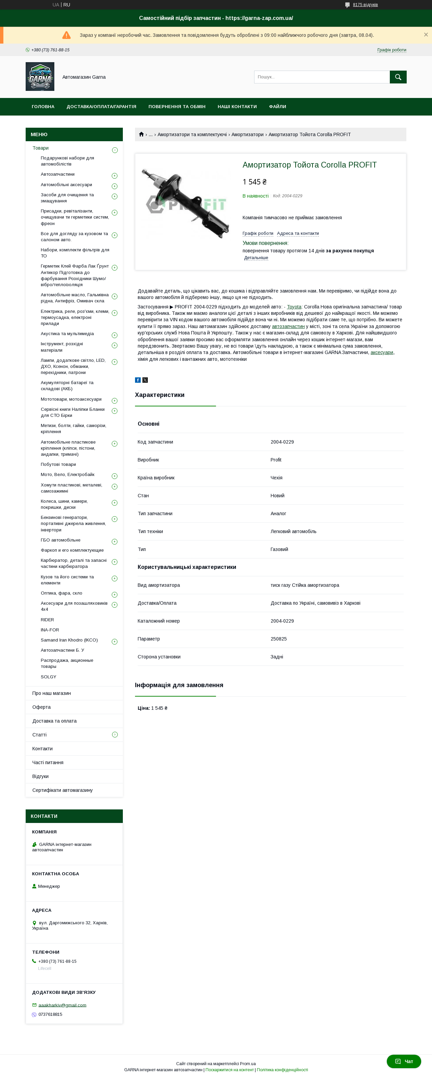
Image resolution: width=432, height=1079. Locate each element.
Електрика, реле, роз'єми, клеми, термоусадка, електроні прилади (75, 317)
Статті (39, 734)
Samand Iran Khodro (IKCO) (69, 640)
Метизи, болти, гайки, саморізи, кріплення (73, 428)
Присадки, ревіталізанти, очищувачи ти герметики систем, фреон (75, 217)
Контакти (42, 748)
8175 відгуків (365, 4)
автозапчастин (288, 326)
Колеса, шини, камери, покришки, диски (64, 504)
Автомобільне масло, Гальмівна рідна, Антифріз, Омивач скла (75, 297)
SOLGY (48, 676)
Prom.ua (248, 1063)
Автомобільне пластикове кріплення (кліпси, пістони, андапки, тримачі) (68, 448)
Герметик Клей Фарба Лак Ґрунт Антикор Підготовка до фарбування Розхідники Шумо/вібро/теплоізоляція (75, 275)
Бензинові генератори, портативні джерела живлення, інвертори (73, 523)
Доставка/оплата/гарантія (101, 106)
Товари (40, 148)
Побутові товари (58, 464)
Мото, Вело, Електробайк (67, 474)
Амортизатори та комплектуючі (192, 134)
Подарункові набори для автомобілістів (67, 161)
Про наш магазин (51, 693)
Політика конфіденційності (282, 1070)
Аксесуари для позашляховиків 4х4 (74, 606)
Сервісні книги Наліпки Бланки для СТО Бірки (73, 412)
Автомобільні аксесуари (66, 184)
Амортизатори (248, 134)
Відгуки (40, 776)
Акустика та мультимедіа (67, 333)
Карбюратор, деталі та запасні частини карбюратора (74, 563)
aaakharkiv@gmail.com (62, 1004)
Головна (43, 106)
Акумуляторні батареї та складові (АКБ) (67, 385)
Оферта (41, 707)
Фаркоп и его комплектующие (72, 550)
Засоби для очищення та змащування (67, 197)
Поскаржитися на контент (230, 1070)
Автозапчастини (58, 174)
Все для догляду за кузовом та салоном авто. (74, 236)
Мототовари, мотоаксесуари (71, 399)
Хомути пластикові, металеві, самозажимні (71, 488)
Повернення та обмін (177, 106)
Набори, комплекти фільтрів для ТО (75, 252)
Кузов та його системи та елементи (67, 579)
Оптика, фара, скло (61, 593)
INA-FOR (50, 629)
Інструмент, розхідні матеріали (62, 346)
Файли (277, 106)
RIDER (47, 619)
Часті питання (47, 762)
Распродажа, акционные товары (67, 663)
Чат (404, 1061)
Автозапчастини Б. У (62, 650)
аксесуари (382, 352)
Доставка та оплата (54, 721)
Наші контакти (237, 106)
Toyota (294, 306)
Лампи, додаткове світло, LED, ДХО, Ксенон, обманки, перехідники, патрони (73, 366)
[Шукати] (398, 77)
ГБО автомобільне (60, 540)
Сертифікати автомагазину (62, 790)
